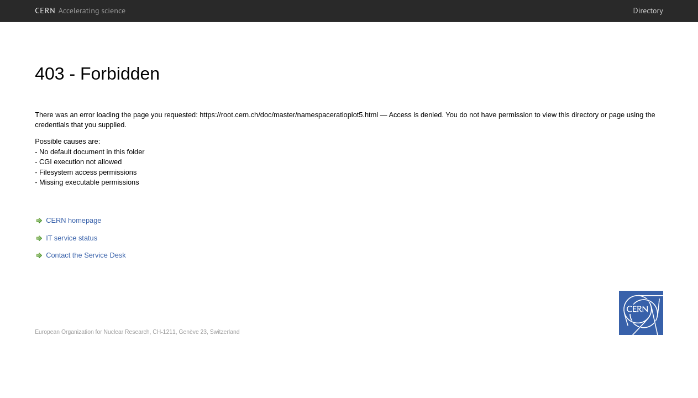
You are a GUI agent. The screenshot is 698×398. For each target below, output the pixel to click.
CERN (80, 10)
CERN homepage (73, 220)
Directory (648, 10)
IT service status (71, 238)
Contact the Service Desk (85, 255)
